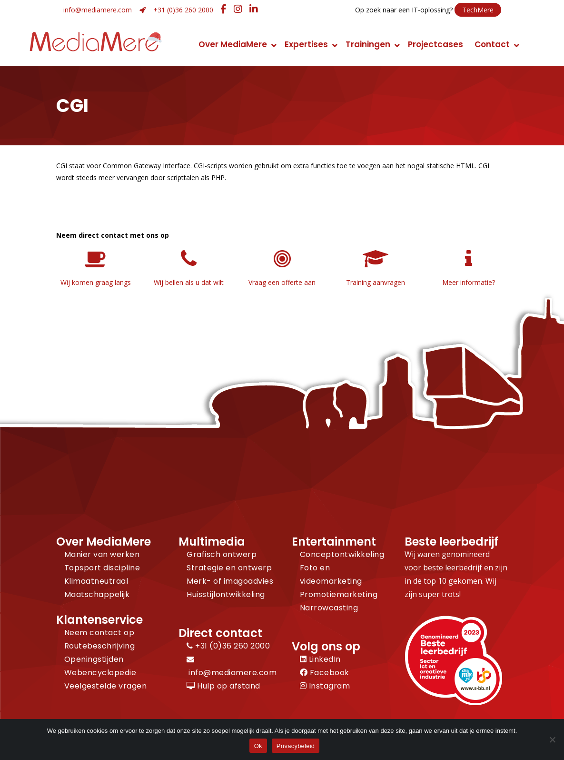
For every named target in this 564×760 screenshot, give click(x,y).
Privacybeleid (296, 746)
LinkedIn (320, 659)
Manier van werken (102, 554)
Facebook (324, 672)
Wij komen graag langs (95, 282)
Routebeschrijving (99, 645)
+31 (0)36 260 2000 (183, 9)
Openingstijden (94, 659)
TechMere (478, 9)
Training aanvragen (375, 282)
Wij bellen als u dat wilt (189, 282)
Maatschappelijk (97, 594)
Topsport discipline (102, 567)
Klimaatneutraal (96, 581)
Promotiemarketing (339, 594)
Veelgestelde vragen (105, 685)
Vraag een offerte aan (282, 282)
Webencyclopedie (100, 672)
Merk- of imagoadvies (230, 581)
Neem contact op (99, 632)
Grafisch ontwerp (222, 554)
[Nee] (552, 739)
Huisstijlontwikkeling (226, 594)
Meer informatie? (468, 282)
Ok (258, 746)
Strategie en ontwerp (229, 567)
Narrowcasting (329, 607)
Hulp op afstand (223, 685)
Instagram (325, 685)
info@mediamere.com (97, 9)
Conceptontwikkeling (342, 554)
